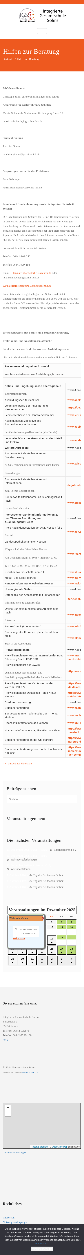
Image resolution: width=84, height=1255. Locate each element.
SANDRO (30, 1072)
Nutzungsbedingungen (15, 1222)
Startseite (8, 58)
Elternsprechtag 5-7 (65, 849)
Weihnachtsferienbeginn (24, 859)
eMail (6, 1039)
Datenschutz (41, 1243)
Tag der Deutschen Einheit (48, 875)
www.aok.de (75, 531)
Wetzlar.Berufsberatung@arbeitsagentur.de (27, 285)
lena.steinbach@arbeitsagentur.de (32, 272)
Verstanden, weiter (42, 1248)
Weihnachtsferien (20, 869)
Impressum (9, 1217)
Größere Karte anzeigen (14, 1152)
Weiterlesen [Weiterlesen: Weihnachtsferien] (19, 938)
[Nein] (79, 1240)
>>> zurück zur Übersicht (17, 763)
